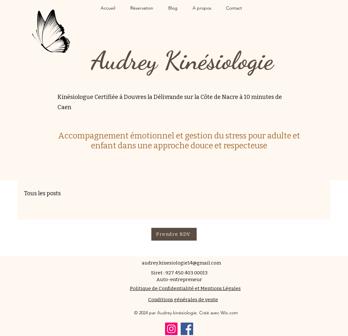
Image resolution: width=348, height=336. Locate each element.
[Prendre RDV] (174, 234)
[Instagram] (171, 329)
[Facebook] (187, 329)
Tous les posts (42, 193)
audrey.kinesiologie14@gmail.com (181, 263)
